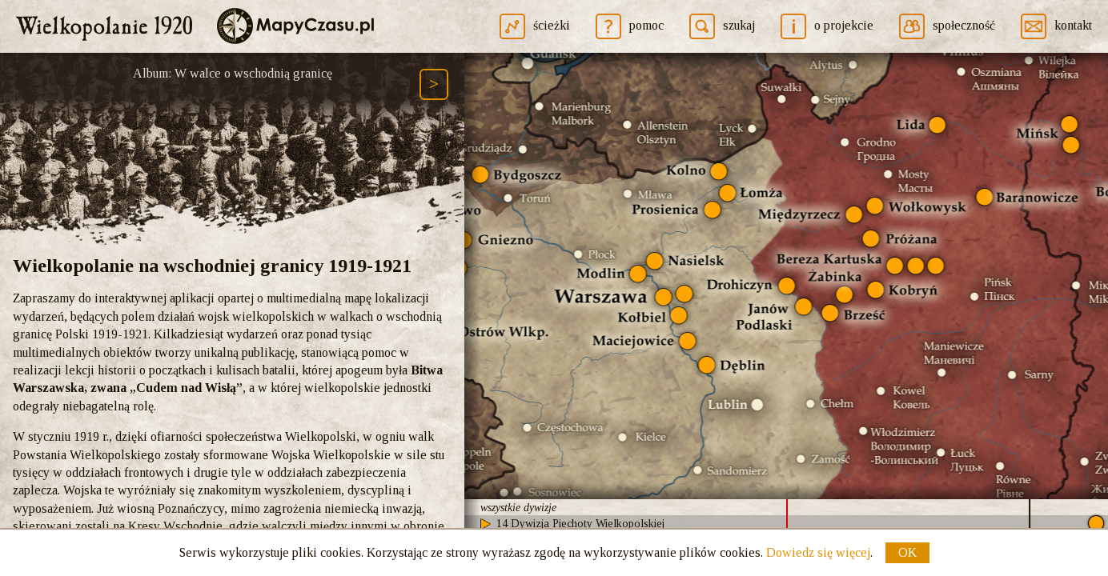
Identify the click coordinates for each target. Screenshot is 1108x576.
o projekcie (843, 25)
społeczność (964, 25)
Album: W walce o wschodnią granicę (232, 73)
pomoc (646, 25)
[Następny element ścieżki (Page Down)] (434, 84)
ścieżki (551, 25)
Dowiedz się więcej (818, 552)
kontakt (1073, 25)
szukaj (739, 25)
